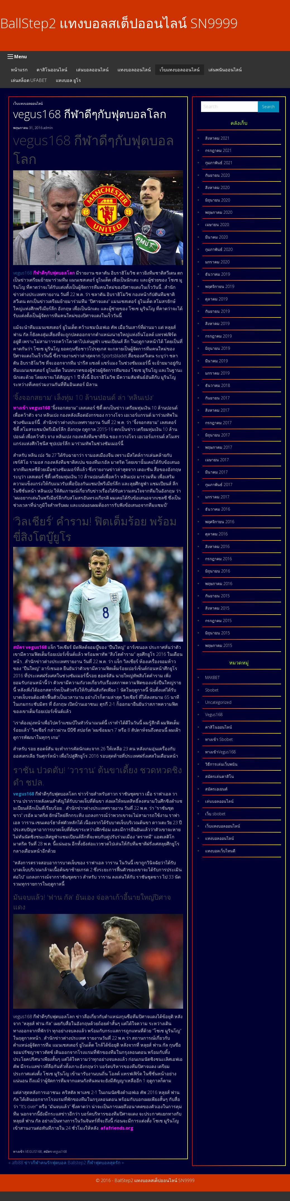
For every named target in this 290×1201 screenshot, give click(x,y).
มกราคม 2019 (217, 373)
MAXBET (212, 677)
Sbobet (212, 690)
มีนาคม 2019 (216, 360)
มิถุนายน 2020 (217, 200)
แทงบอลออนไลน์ (134, 70)
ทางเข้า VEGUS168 (27, 1151)
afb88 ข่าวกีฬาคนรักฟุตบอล (37, 1162)
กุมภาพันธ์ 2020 (219, 249)
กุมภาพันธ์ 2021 (219, 162)
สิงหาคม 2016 (217, 546)
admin (48, 127)
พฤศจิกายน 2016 (219, 521)
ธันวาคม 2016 (217, 509)
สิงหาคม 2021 (217, 138)
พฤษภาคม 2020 (218, 212)
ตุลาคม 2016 (216, 534)
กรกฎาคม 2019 (218, 336)
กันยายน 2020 (217, 175)
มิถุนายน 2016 (217, 571)
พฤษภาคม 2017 (218, 447)
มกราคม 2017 (217, 496)
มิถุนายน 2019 (217, 348)
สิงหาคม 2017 (217, 410)
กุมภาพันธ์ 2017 (219, 484)
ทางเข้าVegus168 (220, 751)
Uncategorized (218, 702)
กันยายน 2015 (217, 595)
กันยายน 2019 (217, 311)
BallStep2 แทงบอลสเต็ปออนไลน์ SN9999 (119, 23)
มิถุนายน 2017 (217, 435)
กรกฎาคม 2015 (218, 620)
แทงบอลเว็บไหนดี (220, 850)
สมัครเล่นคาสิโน (219, 776)
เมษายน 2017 (217, 459)
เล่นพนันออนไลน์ (225, 70)
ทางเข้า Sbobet (219, 739)
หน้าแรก (19, 70)
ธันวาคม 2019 (217, 274)
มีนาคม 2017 (216, 472)
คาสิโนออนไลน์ (52, 70)
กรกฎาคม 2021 (218, 150)
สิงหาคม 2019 (217, 323)
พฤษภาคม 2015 (218, 645)
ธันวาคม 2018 (217, 385)
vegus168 (23, 273)
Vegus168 (213, 714)
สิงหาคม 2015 (217, 608)
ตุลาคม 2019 (216, 299)
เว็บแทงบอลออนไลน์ (180, 70)
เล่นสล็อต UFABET (29, 80)
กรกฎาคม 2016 (218, 558)
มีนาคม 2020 (216, 237)
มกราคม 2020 (217, 262)
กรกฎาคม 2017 (218, 422)
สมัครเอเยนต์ (216, 789)
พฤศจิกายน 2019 (219, 286)
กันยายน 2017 (217, 398)
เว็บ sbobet (215, 813)
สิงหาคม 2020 (217, 187)
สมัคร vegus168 (55, 1151)
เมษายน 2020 (217, 224)
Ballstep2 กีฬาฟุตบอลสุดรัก (96, 1162)
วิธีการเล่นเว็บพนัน (221, 764)
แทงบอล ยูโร (68, 80)
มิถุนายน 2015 (217, 632)
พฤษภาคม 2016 (218, 583)
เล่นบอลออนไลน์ (92, 70)
